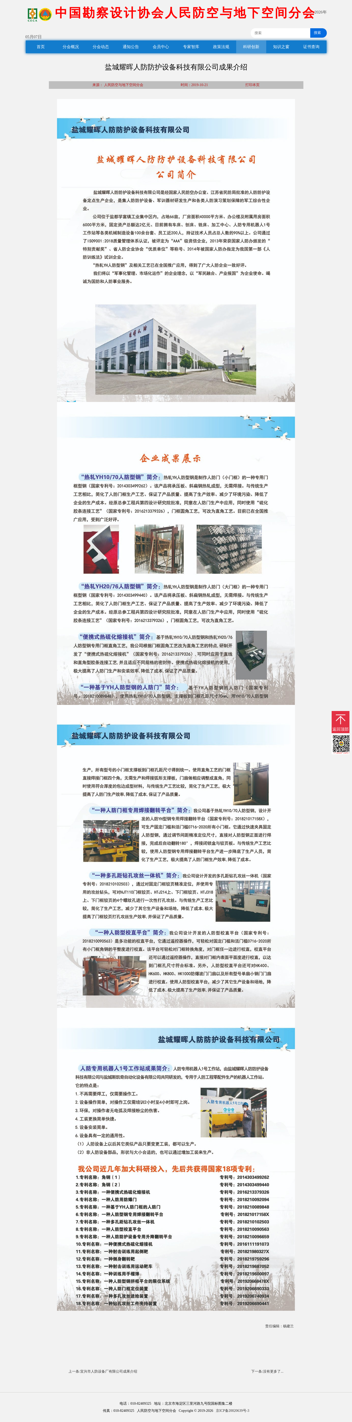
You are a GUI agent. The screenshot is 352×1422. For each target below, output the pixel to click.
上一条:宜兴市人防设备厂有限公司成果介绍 (102, 1371)
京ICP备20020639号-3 (232, 1411)
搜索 (315, 33)
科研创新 (251, 47)
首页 (41, 47)
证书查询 (311, 47)
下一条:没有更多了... (267, 1371)
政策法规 (221, 47)
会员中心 (161, 47)
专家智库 (191, 47)
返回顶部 (340, 729)
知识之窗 (281, 47)
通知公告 (131, 47)
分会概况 (71, 47)
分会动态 (101, 47)
